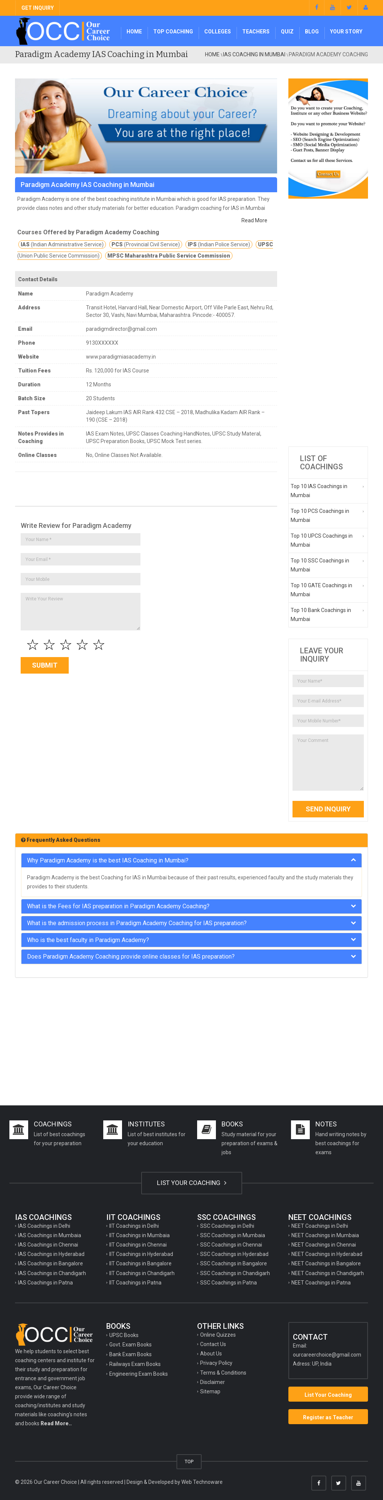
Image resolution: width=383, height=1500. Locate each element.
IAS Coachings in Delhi (44, 1226)
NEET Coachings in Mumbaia (325, 1235)
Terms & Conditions (223, 1373)
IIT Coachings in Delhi (134, 1226)
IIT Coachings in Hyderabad (141, 1254)
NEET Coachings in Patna (321, 1283)
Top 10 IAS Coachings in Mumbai (319, 490)
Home (134, 32)
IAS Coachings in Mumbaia (49, 1235)
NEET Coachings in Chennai (323, 1245)
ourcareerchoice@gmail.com (327, 1355)
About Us (211, 1354)
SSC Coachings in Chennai (231, 1245)
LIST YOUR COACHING (191, 1182)
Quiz (287, 32)
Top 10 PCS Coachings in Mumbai (320, 515)
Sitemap (210, 1391)
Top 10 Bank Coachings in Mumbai (321, 614)
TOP (189, 1461)
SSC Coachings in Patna (228, 1283)
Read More (254, 220)
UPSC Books (124, 1335)
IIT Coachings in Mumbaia (139, 1235)
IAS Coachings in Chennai (48, 1245)
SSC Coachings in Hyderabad (234, 1254)
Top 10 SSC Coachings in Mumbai (320, 565)
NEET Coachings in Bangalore (326, 1263)
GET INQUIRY (37, 8)
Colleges (217, 32)
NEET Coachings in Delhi (319, 1226)
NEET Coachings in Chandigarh (327, 1273)
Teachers (256, 32)
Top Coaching (173, 32)
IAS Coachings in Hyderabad (51, 1254)
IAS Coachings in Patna (45, 1283)
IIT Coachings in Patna (135, 1283)
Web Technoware (202, 1482)
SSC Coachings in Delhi (227, 1226)
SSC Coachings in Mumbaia (232, 1235)
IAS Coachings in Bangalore (50, 1263)
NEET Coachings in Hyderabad (326, 1254)
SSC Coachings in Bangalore (233, 1263)
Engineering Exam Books (138, 1374)
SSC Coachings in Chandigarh (235, 1273)
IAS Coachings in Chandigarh (52, 1273)
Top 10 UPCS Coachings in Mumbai (322, 540)
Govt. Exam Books (130, 1345)
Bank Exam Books (130, 1354)
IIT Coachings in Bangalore (140, 1263)
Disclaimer (212, 1382)
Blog (312, 32)
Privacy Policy (216, 1363)
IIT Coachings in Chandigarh (142, 1273)
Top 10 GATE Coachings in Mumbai (321, 589)
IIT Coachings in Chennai (138, 1245)
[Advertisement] (328, 322)
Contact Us (213, 1344)
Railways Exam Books (135, 1364)
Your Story (346, 32)
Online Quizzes (218, 1335)
